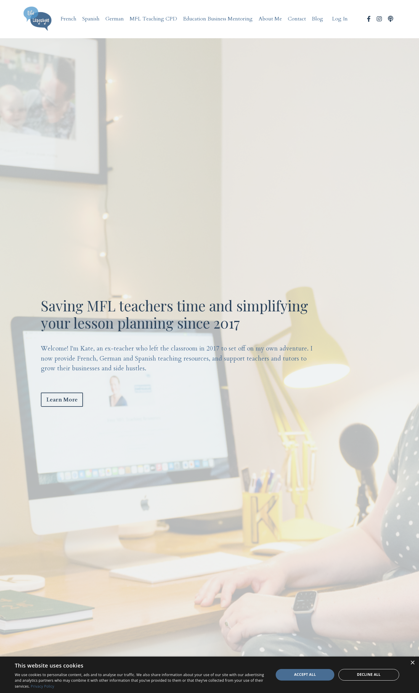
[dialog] (209, 675)
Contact (297, 19)
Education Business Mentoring (218, 19)
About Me (270, 19)
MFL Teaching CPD (153, 19)
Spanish (90, 19)
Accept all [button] (305, 674)
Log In (340, 19)
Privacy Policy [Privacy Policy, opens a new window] (42, 686)
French (68, 19)
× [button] (412, 663)
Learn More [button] (62, 400)
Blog (317, 19)
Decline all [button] (369, 674)
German (114, 19)
